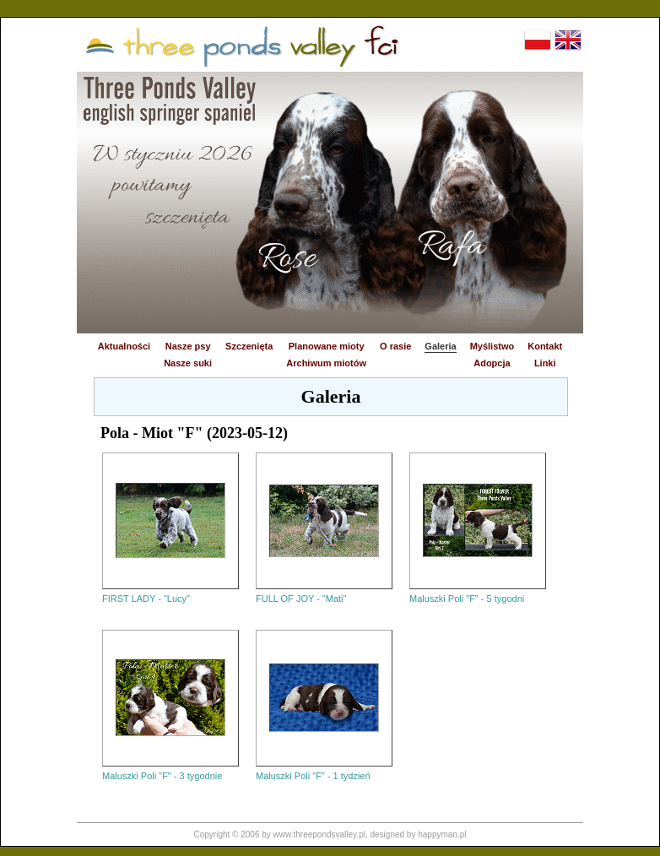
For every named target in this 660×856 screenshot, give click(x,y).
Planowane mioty (327, 346)
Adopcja (491, 363)
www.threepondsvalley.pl (319, 834)
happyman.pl (442, 834)
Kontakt (544, 346)
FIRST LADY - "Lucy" (146, 598)
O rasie (395, 346)
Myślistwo (492, 346)
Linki (545, 363)
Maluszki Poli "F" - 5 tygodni (466, 598)
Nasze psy (188, 346)
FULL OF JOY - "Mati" (301, 598)
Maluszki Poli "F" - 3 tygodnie (162, 776)
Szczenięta (249, 346)
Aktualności (124, 346)
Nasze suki (188, 363)
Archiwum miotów (326, 363)
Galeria (440, 346)
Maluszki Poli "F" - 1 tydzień (313, 776)
